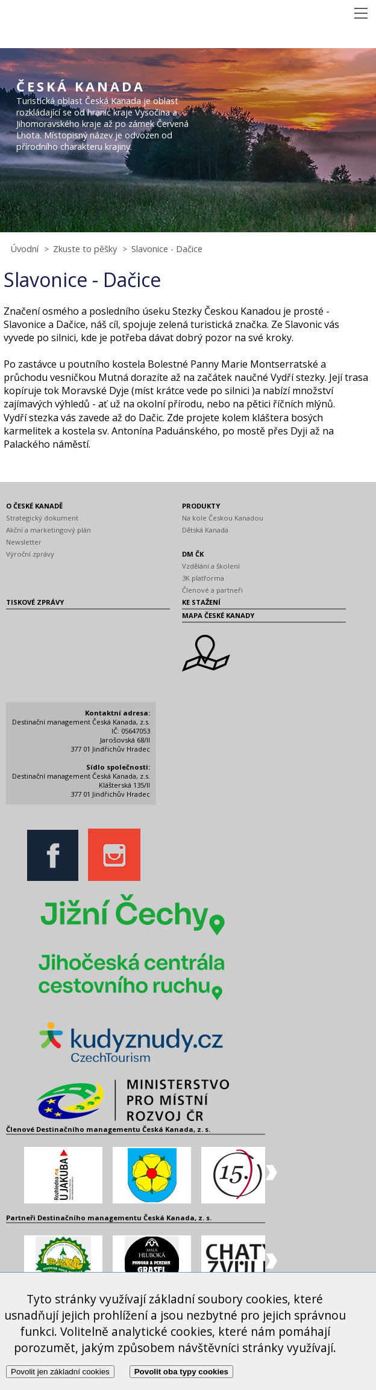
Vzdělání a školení (211, 565)
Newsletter (24, 541)
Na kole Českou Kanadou (222, 517)
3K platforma (203, 577)
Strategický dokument (42, 517)
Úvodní (25, 249)
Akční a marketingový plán (48, 529)
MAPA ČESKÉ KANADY (218, 615)
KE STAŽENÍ (201, 602)
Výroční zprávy (30, 553)
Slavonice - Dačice (166, 249)
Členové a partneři (212, 590)
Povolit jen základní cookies (60, 1371)
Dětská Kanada (205, 529)
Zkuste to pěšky (85, 249)
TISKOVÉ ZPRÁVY (35, 602)
